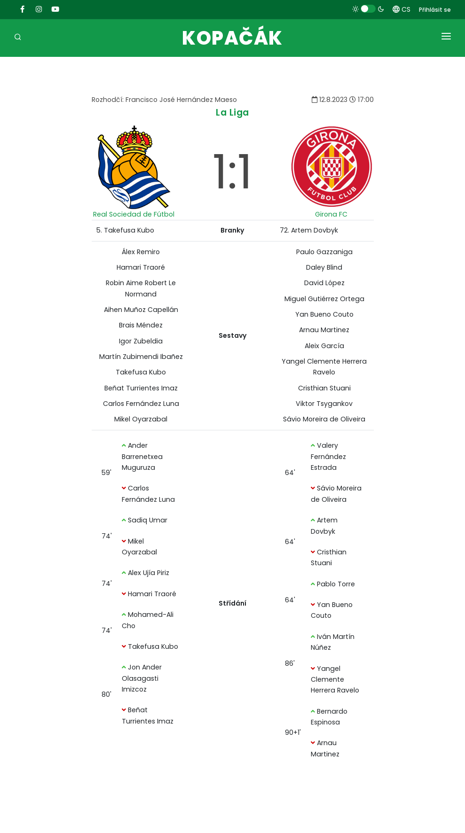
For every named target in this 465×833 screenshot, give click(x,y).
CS (401, 9)
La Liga (232, 112)
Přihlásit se (435, 10)
